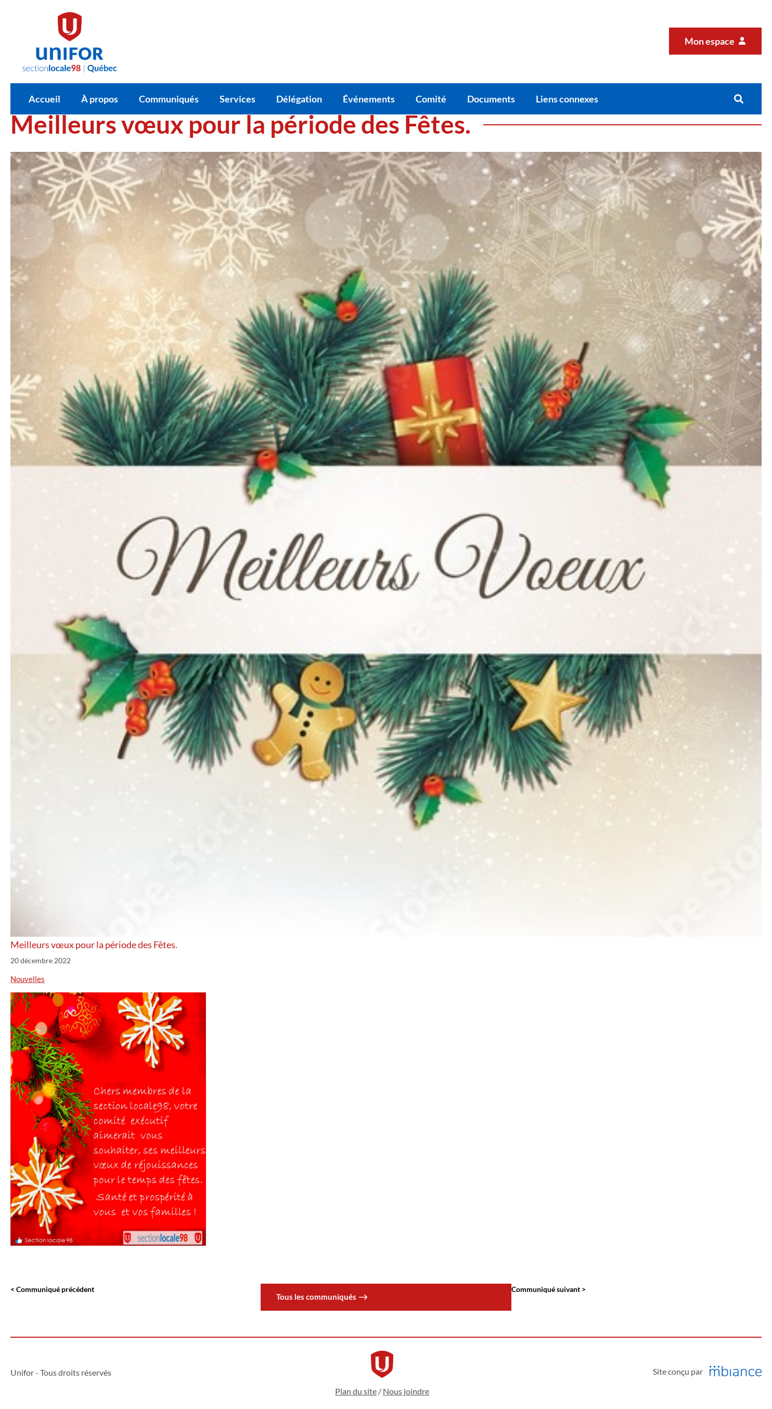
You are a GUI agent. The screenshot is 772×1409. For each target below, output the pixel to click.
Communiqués (169, 99)
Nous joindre (406, 1391)
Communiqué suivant (546, 1289)
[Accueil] (69, 41)
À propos (99, 99)
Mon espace (710, 41)
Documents (491, 99)
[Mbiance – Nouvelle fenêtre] (736, 1371)
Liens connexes (567, 99)
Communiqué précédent (55, 1289)
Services (237, 99)
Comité (431, 99)
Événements (369, 99)
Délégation (299, 99)
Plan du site (356, 1391)
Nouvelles (27, 979)
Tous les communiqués (316, 1296)
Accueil (44, 99)
